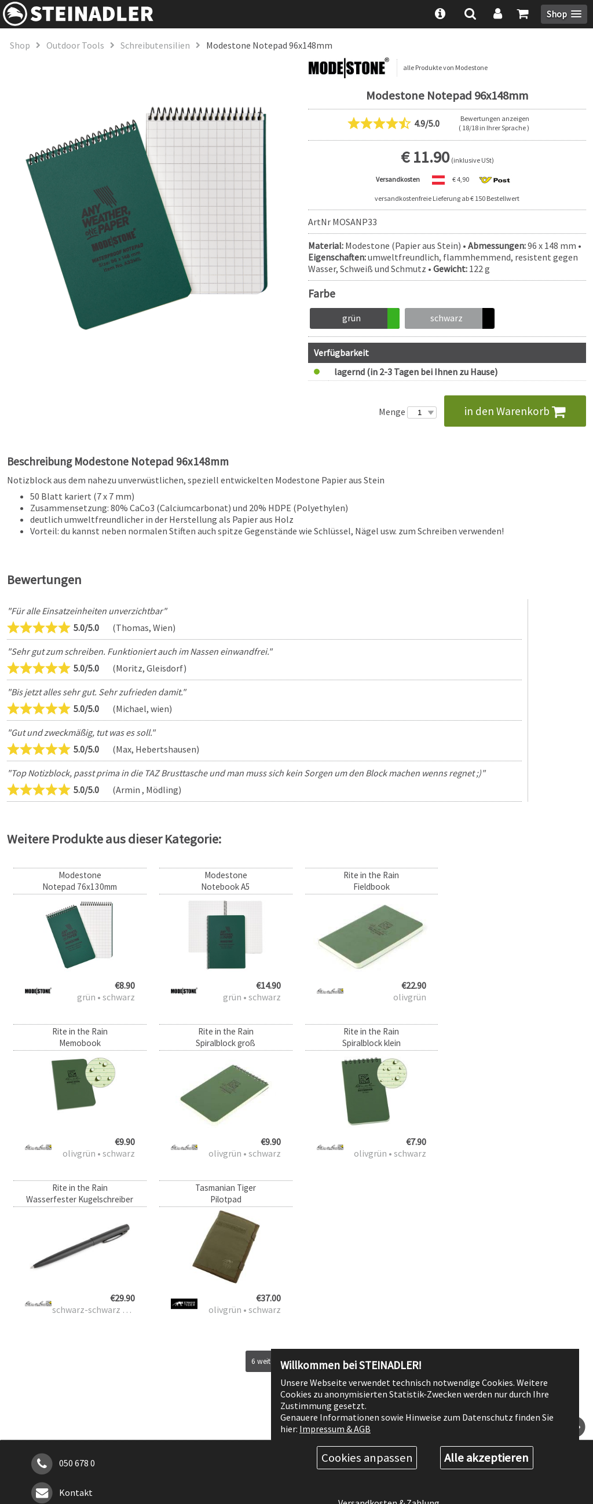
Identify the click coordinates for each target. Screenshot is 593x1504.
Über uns (355, 1305)
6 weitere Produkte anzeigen (296, 1205)
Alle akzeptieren (486, 1457)
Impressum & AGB (335, 1428)
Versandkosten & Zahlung (389, 1346)
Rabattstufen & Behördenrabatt (402, 1325)
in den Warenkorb (515, 411)
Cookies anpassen (367, 1457)
